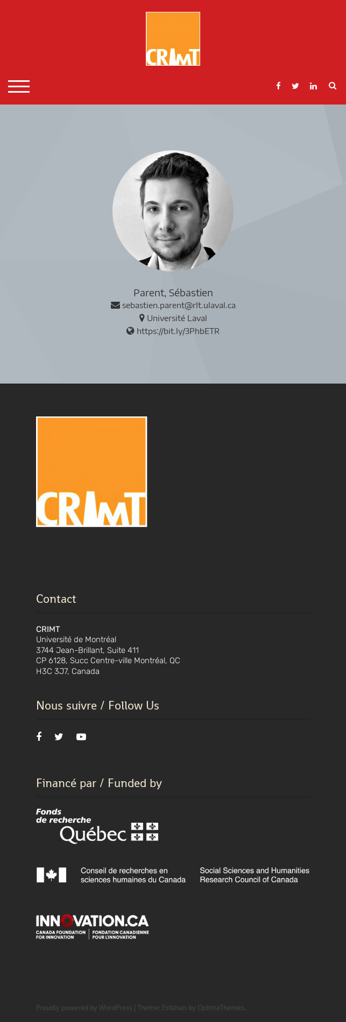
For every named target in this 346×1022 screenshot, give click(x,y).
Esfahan (174, 1007)
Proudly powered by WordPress (84, 1007)
